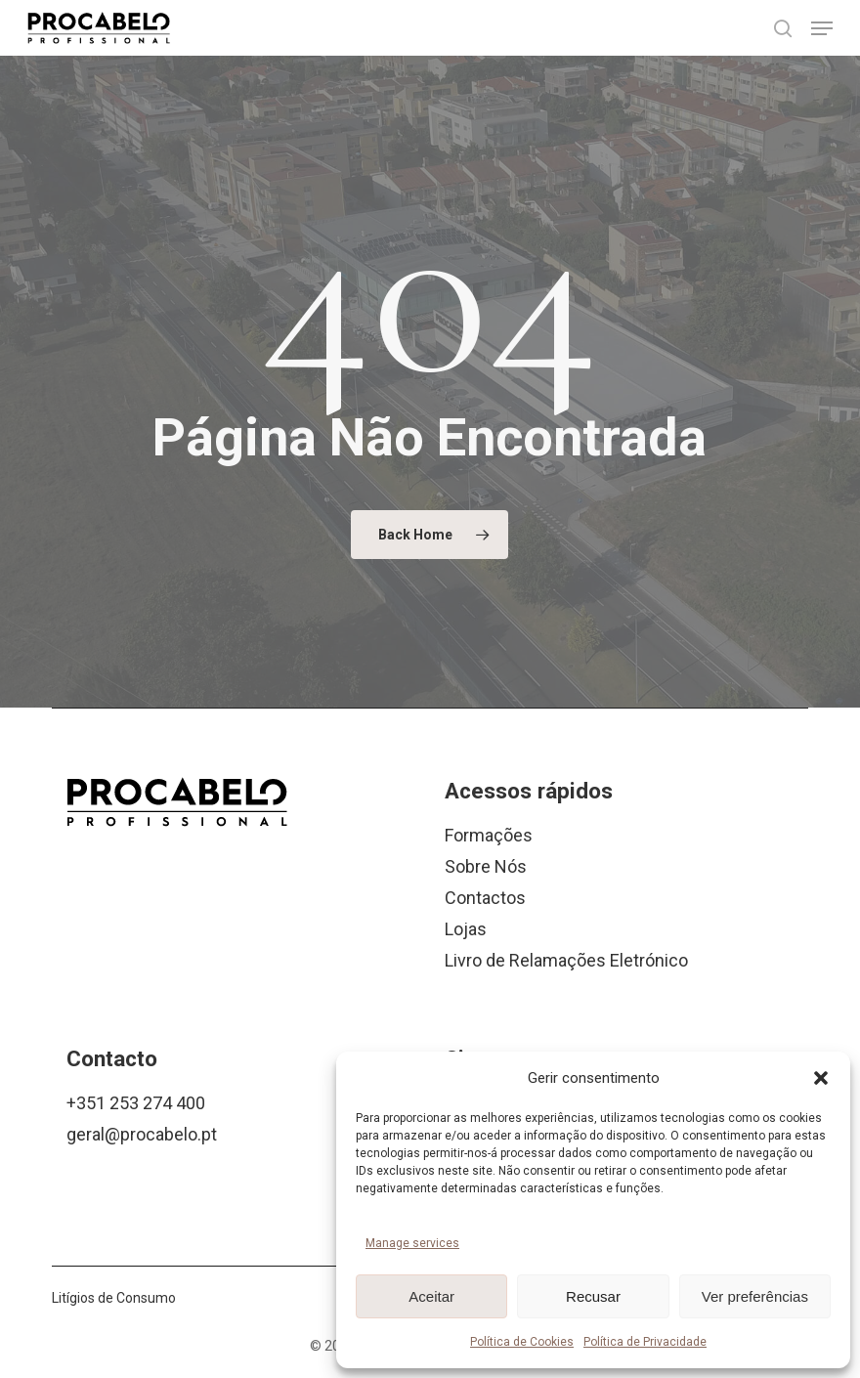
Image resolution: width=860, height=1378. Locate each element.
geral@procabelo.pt (141, 1134)
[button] (821, 1078)
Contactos (485, 897)
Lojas (466, 929)
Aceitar (431, 1296)
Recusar (593, 1296)
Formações (489, 835)
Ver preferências (755, 1296)
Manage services (412, 1243)
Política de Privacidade (645, 1342)
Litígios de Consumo (114, 1298)
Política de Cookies (522, 1342)
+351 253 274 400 (135, 1103)
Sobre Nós (486, 866)
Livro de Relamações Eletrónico (566, 960)
